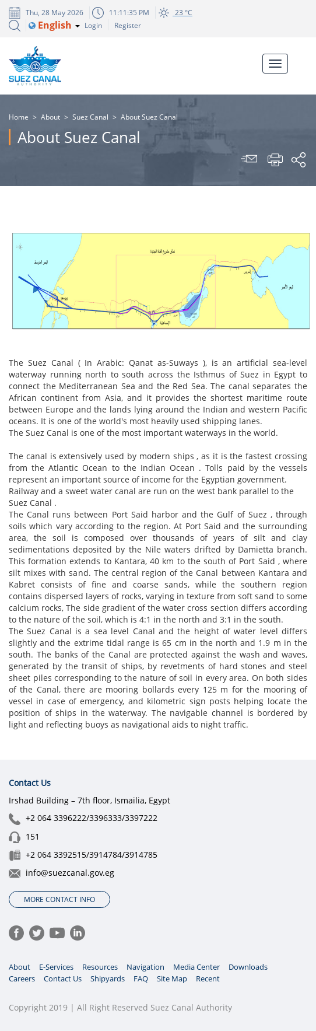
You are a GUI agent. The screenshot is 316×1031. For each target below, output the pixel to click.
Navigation (145, 967)
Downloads (248, 967)
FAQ (141, 978)
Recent (208, 978)
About (50, 117)
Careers (22, 978)
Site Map (172, 978)
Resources (100, 967)
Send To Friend (251, 160)
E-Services (56, 967)
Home (19, 117)
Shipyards (107, 978)
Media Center (196, 967)
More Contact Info (59, 899)
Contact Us (63, 978)
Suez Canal (90, 117)
